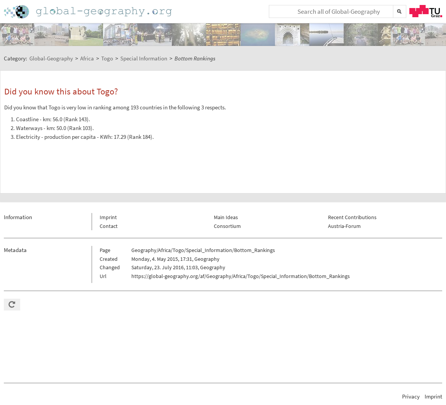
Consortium (227, 226)
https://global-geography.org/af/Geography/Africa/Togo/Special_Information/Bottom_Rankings (240, 276)
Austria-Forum (344, 226)
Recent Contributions (352, 217)
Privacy (411, 396)
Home (88, 11)
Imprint (108, 217)
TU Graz (425, 11)
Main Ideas (226, 217)
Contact (109, 226)
